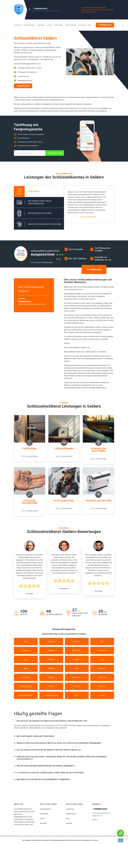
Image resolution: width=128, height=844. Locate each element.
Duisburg (102, 668)
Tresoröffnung (64, 448)
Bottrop (51, 686)
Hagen (25, 668)
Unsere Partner (70, 25)
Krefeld (102, 695)
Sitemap (69, 823)
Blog (89, 25)
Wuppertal (76, 659)
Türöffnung (29, 448)
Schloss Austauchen (98, 500)
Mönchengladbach (26, 695)
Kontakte (82, 25)
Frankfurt (25, 650)
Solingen (51, 677)
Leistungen (41, 25)
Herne (77, 668)
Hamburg (51, 641)
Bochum (51, 659)
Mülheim (51, 668)
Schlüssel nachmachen (29, 501)
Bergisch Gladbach (51, 695)
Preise (49, 25)
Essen (26, 659)
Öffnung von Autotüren (98, 449)
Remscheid (102, 686)
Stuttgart (51, 650)
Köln (102, 641)
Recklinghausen (26, 686)
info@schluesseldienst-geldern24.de (47, 11)
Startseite (17, 25)
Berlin (26, 641)
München (76, 641)
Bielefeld (102, 677)
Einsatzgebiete (29, 25)
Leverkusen (26, 677)
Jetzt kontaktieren (87, 217)
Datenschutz (71, 814)
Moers (76, 695)
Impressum (58, 25)
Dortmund (102, 650)
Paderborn (77, 677)
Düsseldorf (77, 650)
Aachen (77, 686)
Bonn (102, 659)
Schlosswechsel (64, 500)
